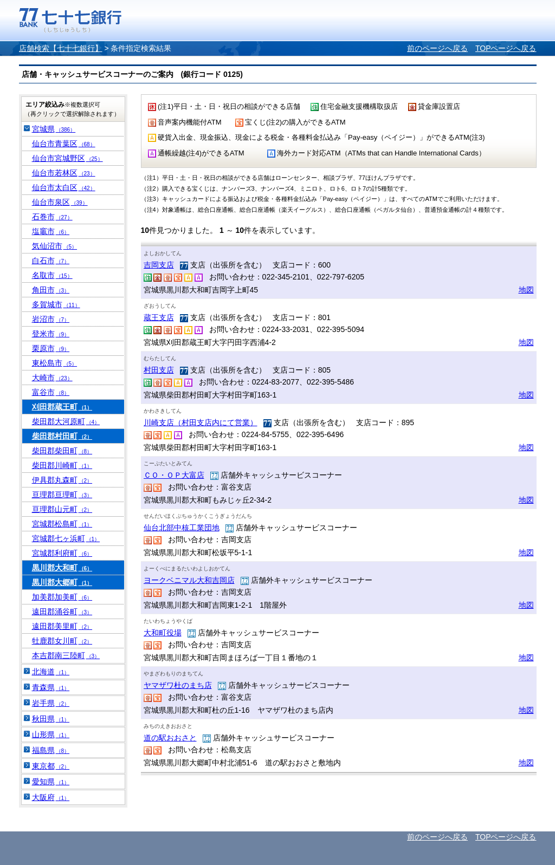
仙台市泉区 (60, 202)
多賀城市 (56, 304)
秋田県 (51, 718)
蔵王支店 (159, 317)
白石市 (51, 260)
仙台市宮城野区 (67, 158)
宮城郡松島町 (62, 523)
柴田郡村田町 (62, 436)
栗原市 (51, 348)
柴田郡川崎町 (62, 465)
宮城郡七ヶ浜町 (66, 538)
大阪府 (51, 797)
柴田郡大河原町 (66, 421)
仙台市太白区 (63, 187)
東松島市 (55, 363)
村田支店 (159, 370)
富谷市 (51, 392)
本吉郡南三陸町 (66, 655)
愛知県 (51, 781)
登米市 (51, 333)
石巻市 (52, 216)
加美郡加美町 (62, 597)
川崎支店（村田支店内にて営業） (200, 422)
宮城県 (54, 129)
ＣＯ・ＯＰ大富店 (174, 475)
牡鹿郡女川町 (62, 640)
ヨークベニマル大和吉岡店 (189, 580)
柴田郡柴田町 (62, 450)
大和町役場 (163, 632)
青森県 (51, 687)
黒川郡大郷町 (62, 582)
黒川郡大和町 (62, 567)
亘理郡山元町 (62, 509)
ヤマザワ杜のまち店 (178, 685)
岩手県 (51, 703)
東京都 (51, 766)
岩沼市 (51, 319)
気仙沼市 (55, 246)
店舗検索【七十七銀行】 (60, 48)
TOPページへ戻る (506, 48)
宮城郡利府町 (62, 553)
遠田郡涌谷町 (62, 611)
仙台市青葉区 (63, 143)
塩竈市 (51, 231)
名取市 (52, 275)
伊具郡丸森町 (62, 480)
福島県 (51, 750)
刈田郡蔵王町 (62, 406)
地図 (526, 289)
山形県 (51, 734)
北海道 (51, 671)
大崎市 (52, 377)
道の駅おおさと (170, 737)
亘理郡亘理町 (62, 494)
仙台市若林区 (63, 172)
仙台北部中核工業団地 (182, 527)
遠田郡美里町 (62, 626)
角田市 (51, 289)
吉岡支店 (159, 265)
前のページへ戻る (437, 48)
